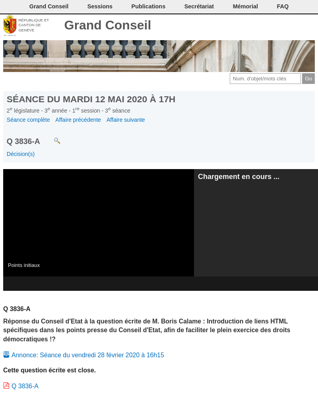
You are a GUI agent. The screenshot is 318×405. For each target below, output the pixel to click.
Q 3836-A (25, 386)
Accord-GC (296, 26)
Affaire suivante (126, 120)
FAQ (283, 6)
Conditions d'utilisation (269, 26)
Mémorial (245, 6)
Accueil (309, 26)
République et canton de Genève (33, 25)
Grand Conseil (107, 25)
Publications (149, 6)
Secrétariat (199, 6)
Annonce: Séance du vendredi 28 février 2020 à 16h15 (88, 355)
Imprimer (256, 26)
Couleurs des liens (283, 26)
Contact (243, 26)
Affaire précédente (78, 120)
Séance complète (28, 120)
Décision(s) (21, 154)
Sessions (99, 6)
